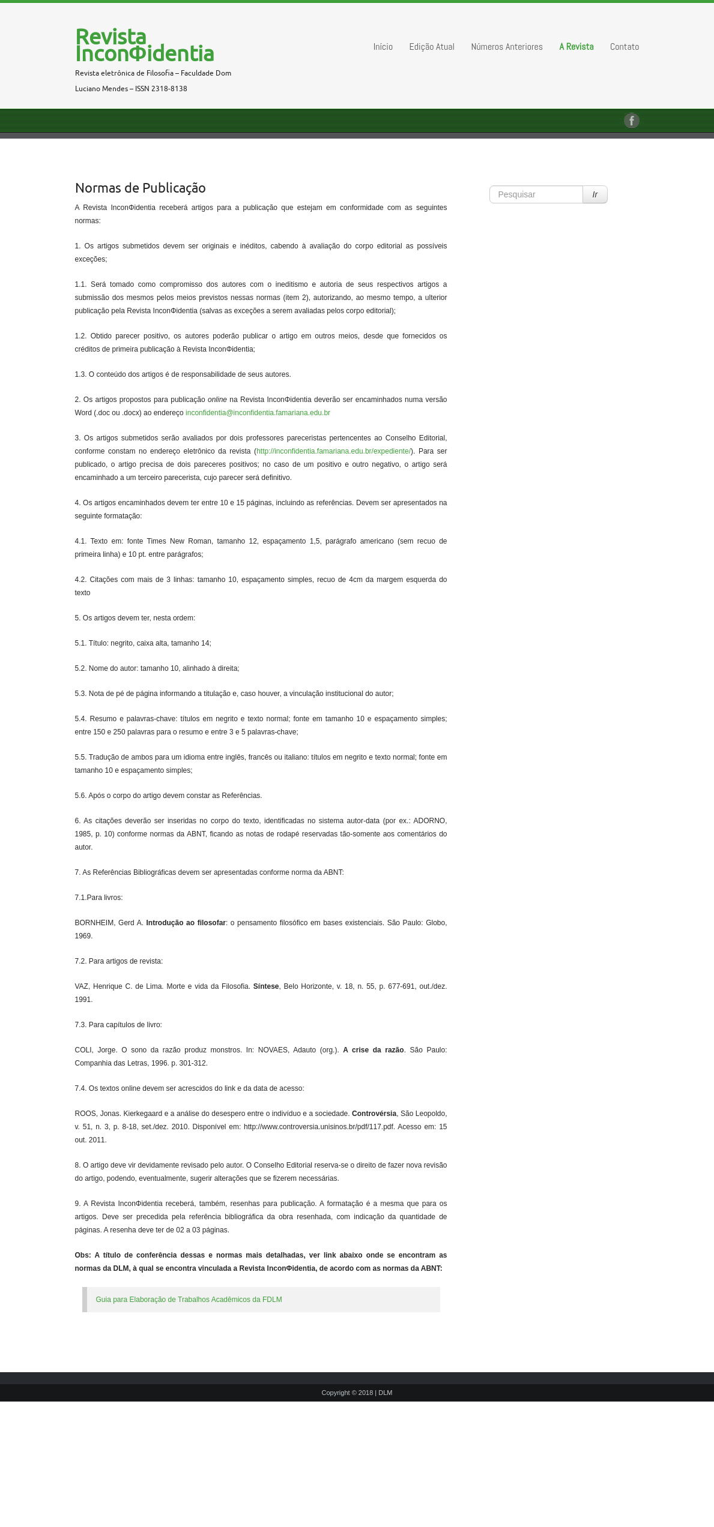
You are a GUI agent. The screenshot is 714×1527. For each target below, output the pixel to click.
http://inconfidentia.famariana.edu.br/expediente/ (333, 451)
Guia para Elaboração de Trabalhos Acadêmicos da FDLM (189, 1299)
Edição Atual (432, 46)
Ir (595, 194)
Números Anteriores (507, 46)
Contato (625, 46)
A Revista (577, 46)
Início (383, 46)
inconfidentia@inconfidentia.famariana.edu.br (258, 413)
